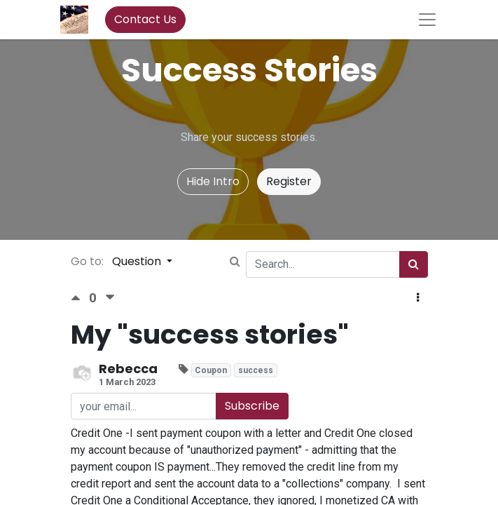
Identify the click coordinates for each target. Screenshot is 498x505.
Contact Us (145, 19)
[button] (418, 298)
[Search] (413, 264)
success (255, 370)
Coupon (211, 370)
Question (138, 261)
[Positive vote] (80, 298)
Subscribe (252, 406)
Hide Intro (213, 181)
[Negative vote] (110, 298)
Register (289, 181)
